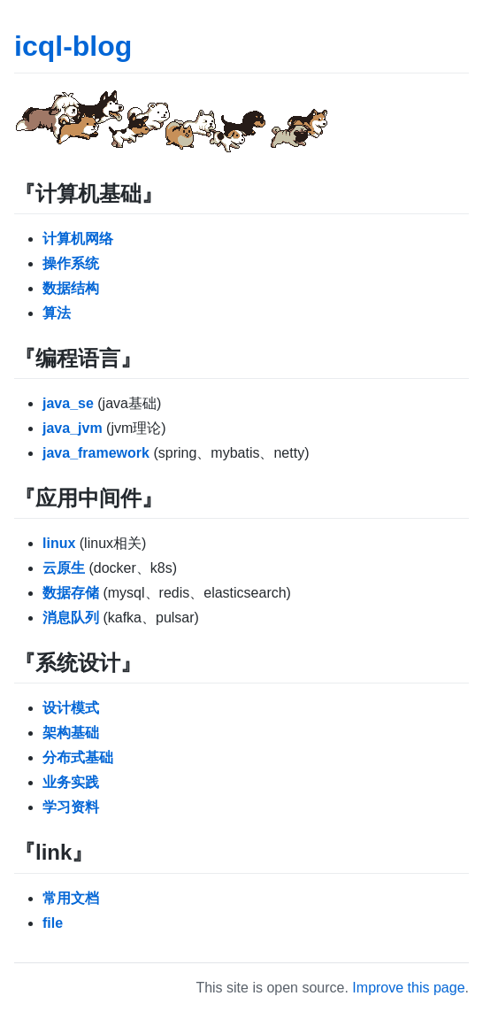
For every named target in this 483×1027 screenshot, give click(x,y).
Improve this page (408, 987)
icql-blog (73, 46)
